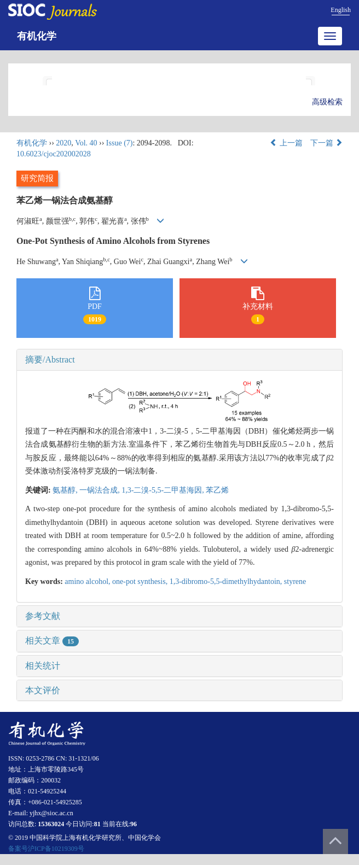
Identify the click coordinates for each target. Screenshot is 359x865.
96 (133, 824)
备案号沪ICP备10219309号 (46, 848)
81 (97, 824)
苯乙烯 (217, 490)
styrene (295, 581)
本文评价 (42, 690)
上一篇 (286, 143)
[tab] (179, 359)
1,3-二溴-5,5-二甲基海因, (163, 490)
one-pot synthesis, (141, 581)
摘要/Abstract (50, 359)
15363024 (51, 824)
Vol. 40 (86, 143)
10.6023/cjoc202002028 (53, 154)
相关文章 (52, 640)
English (341, 10)
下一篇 (326, 143)
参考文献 (42, 616)
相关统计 (42, 665)
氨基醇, (66, 490)
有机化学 (36, 36)
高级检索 (327, 102)
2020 (63, 143)
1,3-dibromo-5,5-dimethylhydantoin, (227, 581)
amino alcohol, (88, 581)
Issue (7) (119, 143)
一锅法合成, (100, 490)
